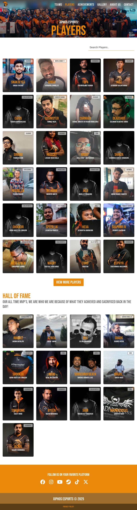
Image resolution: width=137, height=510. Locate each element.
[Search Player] (111, 47)
